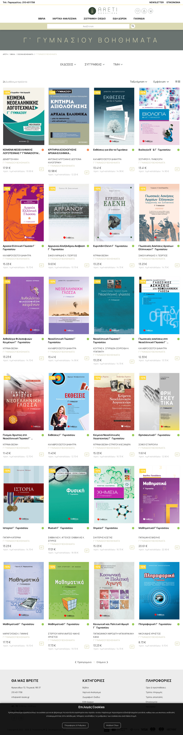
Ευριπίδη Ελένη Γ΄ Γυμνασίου (111, 245)
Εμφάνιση (159, 81)
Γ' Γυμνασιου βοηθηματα (48, 54)
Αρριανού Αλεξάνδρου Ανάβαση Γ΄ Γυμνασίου (62, 247)
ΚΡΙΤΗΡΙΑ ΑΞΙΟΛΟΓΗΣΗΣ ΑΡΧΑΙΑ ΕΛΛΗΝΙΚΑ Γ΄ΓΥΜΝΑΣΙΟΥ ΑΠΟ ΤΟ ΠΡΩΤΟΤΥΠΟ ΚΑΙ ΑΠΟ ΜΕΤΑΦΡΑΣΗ (63, 151)
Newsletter (156, 2)
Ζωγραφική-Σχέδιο (95, 696)
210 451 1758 (17, 691)
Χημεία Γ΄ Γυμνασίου (106, 527)
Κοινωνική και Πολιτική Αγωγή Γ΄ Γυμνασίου (107, 624)
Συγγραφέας (93, 64)
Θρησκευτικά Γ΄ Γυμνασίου (155, 434)
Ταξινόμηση (137, 81)
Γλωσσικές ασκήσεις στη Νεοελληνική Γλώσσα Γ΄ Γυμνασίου (154, 340)
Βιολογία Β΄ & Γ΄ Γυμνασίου (155, 149)
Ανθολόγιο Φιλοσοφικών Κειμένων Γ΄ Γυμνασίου (18, 340)
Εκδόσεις (66, 64)
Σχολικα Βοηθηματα (26, 54)
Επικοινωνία (152, 702)
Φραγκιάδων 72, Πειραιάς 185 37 (27, 686)
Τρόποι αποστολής (155, 696)
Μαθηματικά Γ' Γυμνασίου (154, 527)
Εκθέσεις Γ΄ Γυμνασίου (62, 434)
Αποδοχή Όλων (112, 728)
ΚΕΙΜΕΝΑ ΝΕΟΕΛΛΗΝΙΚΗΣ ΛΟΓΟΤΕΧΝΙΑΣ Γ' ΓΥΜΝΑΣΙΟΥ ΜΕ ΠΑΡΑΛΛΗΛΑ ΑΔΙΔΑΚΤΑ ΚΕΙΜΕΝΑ (20, 151)
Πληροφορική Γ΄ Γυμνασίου (156, 623)
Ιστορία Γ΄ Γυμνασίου (16, 527)
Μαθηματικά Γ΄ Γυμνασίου (19, 623)
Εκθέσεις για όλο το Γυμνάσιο (111, 149)
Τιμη (116, 64)
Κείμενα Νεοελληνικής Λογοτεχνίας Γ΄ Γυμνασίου (109, 436)
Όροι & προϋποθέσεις (157, 686)
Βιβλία (88, 686)
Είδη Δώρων (91, 702)
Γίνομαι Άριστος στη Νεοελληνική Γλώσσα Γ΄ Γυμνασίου (17, 436)
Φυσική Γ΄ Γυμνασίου (61, 527)
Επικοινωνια (173, 2)
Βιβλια (13, 54)
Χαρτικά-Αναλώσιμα (95, 691)
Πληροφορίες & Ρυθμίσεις (75, 728)
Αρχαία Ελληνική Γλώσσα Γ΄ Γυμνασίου (20, 247)
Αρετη (5, 54)
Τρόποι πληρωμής (155, 691)
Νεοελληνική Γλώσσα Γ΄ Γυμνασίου (62, 340)
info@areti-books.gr (21, 696)
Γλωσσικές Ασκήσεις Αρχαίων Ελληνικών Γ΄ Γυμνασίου (157, 247)
